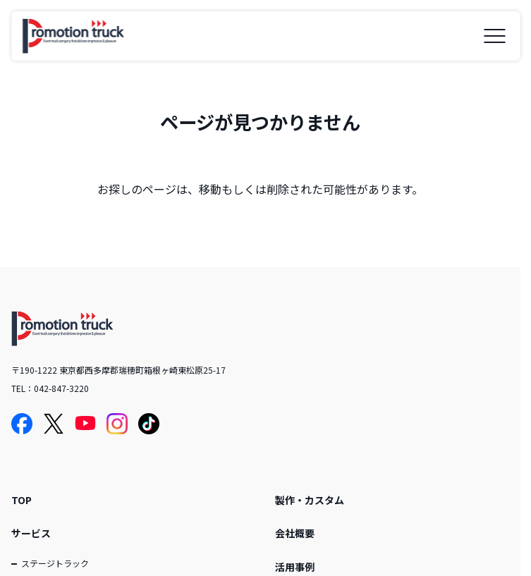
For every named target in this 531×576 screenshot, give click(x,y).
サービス (31, 533)
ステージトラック (55, 563)
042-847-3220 (61, 388)
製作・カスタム (309, 500)
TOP (21, 500)
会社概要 (295, 533)
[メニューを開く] (494, 36)
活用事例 (295, 567)
